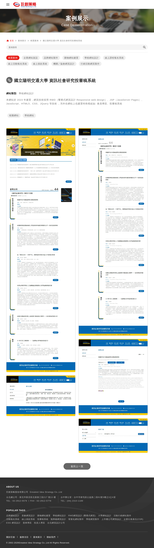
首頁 (12, 41)
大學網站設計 (104, 515)
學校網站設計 (92, 58)
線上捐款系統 (40, 63)
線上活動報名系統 (17, 63)
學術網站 (29, 115)
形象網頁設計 (28, 515)
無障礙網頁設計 (58, 519)
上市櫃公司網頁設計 (111, 519)
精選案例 (13, 58)
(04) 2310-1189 (75, 501)
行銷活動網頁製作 (90, 63)
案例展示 (37, 537)
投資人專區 (39, 523)
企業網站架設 (31, 58)
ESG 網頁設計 (13, 523)
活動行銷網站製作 (122, 515)
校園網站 (14, 115)
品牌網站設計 (12, 515)
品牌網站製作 (51, 58)
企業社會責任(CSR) (133, 519)
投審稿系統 (42, 519)
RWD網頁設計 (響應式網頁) (82, 515)
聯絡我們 (51, 537)
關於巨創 (10, 537)
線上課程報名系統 (114, 58)
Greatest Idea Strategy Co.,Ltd (34, 543)
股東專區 (27, 523)
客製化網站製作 (76, 519)
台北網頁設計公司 (56, 523)
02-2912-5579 (20, 501)
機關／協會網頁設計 (63, 63)
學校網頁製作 (92, 519)
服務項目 (24, 537)
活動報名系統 (12, 519)
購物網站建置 (71, 58)
